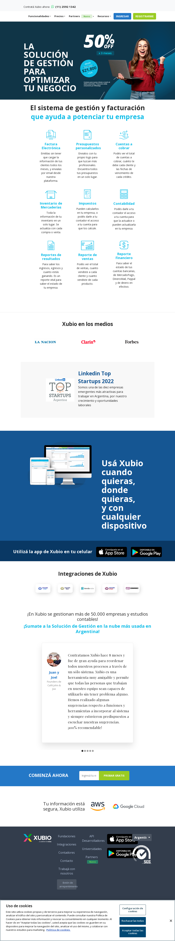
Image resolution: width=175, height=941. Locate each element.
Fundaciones (66, 846)
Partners (80, 16)
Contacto (66, 871)
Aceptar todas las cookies (132, 932)
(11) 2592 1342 (63, 7)
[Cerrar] (171, 921)
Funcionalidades (38, 16)
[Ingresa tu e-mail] (89, 785)
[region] (87, 920)
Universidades (92, 859)
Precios (58, 16)
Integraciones (66, 854)
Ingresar (122, 16)
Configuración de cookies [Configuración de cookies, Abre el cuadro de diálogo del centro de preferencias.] (132, 910)
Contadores (66, 862)
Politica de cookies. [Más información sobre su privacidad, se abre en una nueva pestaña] (58, 930)
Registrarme (144, 16)
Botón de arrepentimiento (67, 894)
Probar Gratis (114, 785)
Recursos (103, 16)
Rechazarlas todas (133, 920)
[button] (82, 761)
